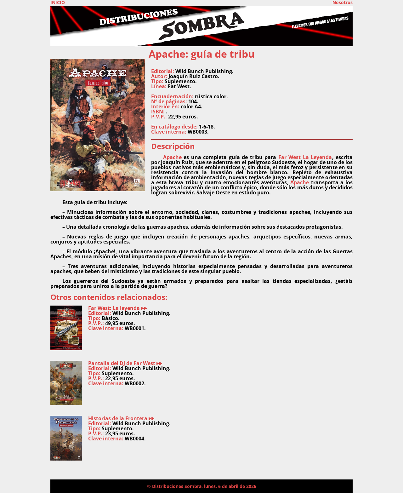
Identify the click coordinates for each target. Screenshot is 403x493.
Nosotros (342, 2)
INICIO (57, 2)
